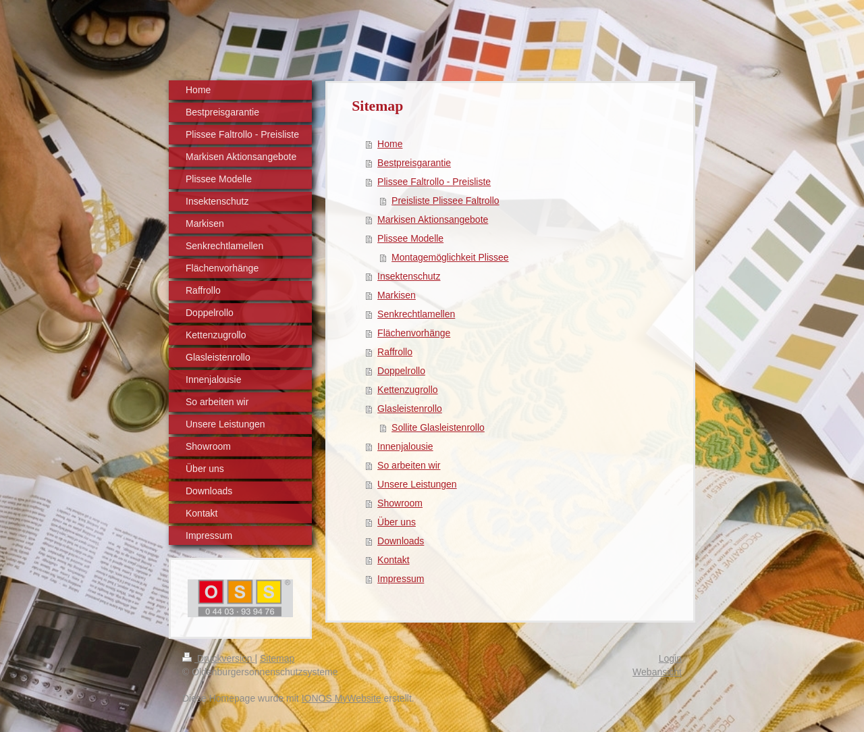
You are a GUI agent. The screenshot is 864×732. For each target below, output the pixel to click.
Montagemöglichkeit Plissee (450, 257)
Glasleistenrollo (409, 408)
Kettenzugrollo (407, 389)
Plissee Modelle (410, 238)
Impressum (400, 578)
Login (670, 658)
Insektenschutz (408, 276)
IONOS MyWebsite (341, 698)
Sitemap (277, 658)
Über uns (396, 522)
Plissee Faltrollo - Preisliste (434, 181)
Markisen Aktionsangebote (432, 219)
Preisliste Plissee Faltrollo (446, 200)
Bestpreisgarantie (414, 162)
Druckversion (218, 658)
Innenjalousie (405, 446)
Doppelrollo (401, 370)
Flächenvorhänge (413, 333)
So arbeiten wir (408, 465)
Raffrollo (394, 351)
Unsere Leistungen (417, 484)
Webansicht (657, 671)
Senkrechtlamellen (416, 314)
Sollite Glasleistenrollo (438, 427)
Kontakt (393, 559)
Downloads (400, 540)
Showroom (400, 503)
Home (389, 143)
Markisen (396, 295)
